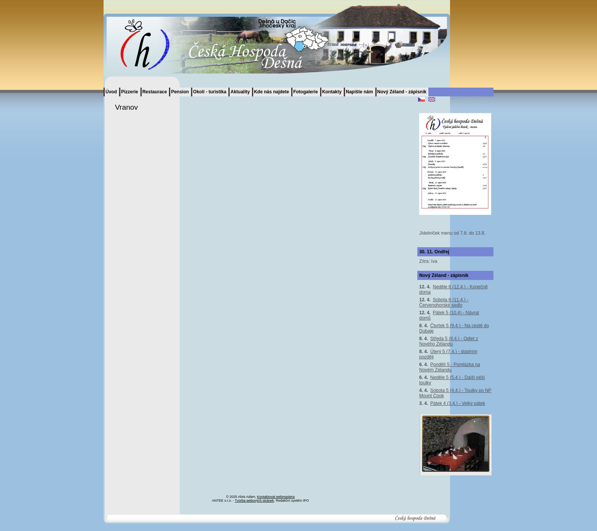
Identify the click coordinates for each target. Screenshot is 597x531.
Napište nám (359, 91)
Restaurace (154, 91)
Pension (180, 91)
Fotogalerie (305, 91)
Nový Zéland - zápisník (401, 91)
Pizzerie (129, 91)
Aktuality (240, 91)
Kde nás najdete (271, 91)
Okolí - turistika (209, 91)
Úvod (111, 91)
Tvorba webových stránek (254, 500)
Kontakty (332, 91)
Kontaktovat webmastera (276, 497)
